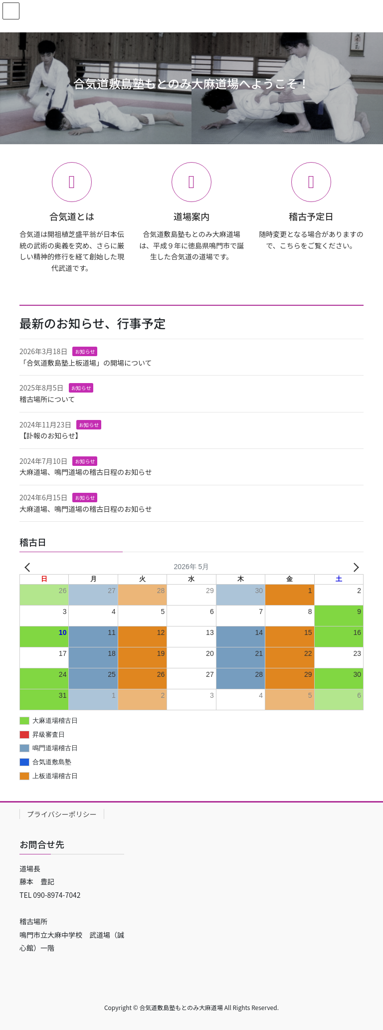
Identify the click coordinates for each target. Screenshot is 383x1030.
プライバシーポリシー (62, 814)
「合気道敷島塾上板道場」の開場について (85, 363)
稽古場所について (47, 399)
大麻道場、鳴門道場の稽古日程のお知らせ (85, 472)
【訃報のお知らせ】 (50, 435)
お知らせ (85, 351)
